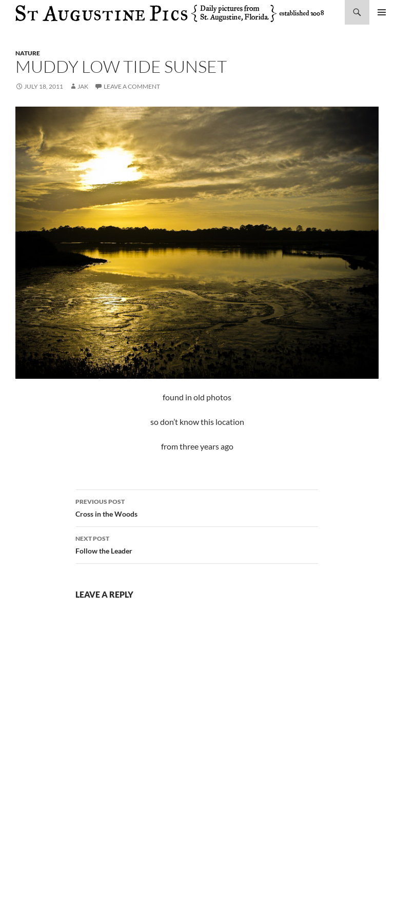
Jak (82, 86)
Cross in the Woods (197, 507)
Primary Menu (381, 12)
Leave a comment (132, 86)
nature (27, 53)
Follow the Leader (197, 544)
